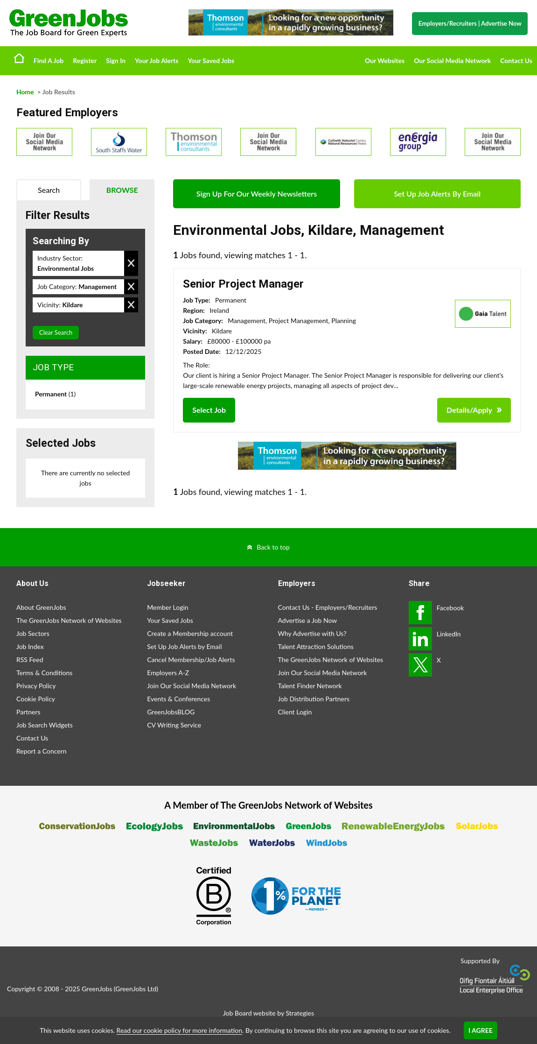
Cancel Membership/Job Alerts (191, 659)
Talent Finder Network (310, 686)
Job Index (30, 646)
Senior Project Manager (243, 283)
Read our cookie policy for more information (179, 1030)
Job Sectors (32, 633)
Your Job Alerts (156, 60)
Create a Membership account (190, 633)
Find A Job (48, 60)
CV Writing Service (174, 725)
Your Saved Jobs (211, 60)
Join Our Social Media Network (191, 686)
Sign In (116, 60)
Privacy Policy (36, 686)
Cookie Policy (35, 699)
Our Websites (384, 60)
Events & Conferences (178, 699)
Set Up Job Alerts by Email (184, 646)
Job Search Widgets (44, 725)
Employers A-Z (168, 673)
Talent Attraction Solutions (316, 646)
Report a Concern (41, 751)
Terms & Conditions (44, 673)
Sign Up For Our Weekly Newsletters (256, 193)
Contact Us (516, 60)
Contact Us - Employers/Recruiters (327, 607)
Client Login (295, 712)
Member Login (167, 607)
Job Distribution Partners (314, 699)
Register (85, 60)
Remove (131, 263)
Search (49, 189)
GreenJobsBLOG (171, 712)
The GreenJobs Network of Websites (69, 620)
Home (19, 58)
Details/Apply (469, 409)
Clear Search (55, 332)
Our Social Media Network (452, 60)
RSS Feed (29, 659)
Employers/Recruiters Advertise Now (470, 23)
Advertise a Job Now (307, 620)
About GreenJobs (41, 607)
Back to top (273, 547)
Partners (28, 712)
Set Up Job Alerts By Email (437, 193)
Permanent (55, 394)
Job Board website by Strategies (268, 1013)
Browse (122, 189)
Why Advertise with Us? (312, 633)
